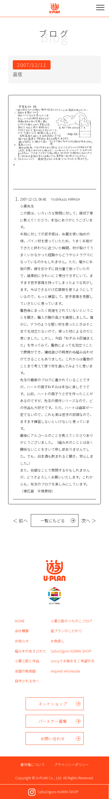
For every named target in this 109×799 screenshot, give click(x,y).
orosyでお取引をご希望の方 (72, 660)
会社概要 (22, 630)
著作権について (32, 764)
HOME (20, 620)
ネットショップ (52, 704)
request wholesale (65, 670)
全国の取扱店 (25, 670)
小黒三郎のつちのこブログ (71, 620)
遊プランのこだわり (66, 630)
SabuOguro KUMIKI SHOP (71, 650)
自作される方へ (27, 680)
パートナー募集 (52, 721)
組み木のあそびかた (30, 650)
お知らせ (22, 640)
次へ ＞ (88, 520)
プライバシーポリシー (71, 764)
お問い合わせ (52, 738)
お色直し (58, 640)
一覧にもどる (52, 520)
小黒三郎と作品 (27, 660)
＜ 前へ (20, 520)
